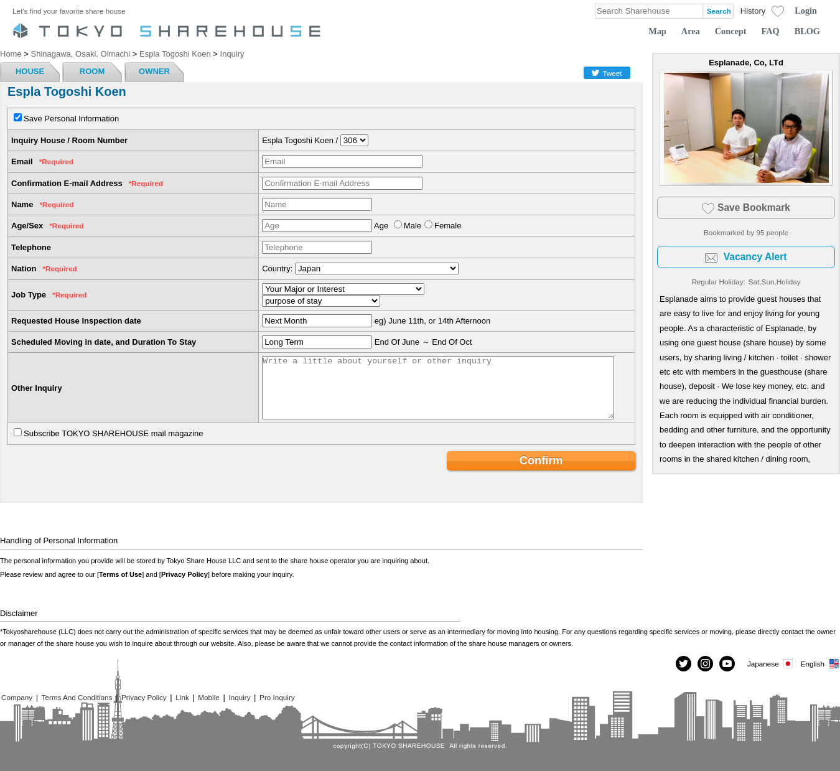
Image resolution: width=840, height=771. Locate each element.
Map (657, 31)
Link (182, 697)
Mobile (208, 697)
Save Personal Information (71, 118)
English (820, 663)
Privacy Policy (184, 574)
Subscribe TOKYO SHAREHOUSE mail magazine (113, 433)
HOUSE (30, 71)
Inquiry (239, 697)
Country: (277, 268)
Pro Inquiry (277, 697)
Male (412, 225)
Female (447, 225)
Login (806, 11)
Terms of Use (120, 574)
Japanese (771, 663)
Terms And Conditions (77, 697)
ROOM (92, 71)
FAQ (771, 31)
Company (16, 697)
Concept (731, 31)
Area (690, 31)
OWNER (154, 71)
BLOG (807, 31)
